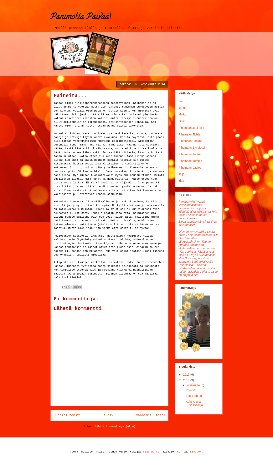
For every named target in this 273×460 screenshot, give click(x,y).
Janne (182, 107)
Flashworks (151, 451)
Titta (181, 180)
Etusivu (108, 415)
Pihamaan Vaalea (190, 167)
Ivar (181, 101)
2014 (186, 380)
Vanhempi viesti (150, 415)
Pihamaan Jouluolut (191, 127)
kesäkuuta (193, 385)
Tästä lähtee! (194, 395)
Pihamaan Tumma (190, 161)
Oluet (182, 121)
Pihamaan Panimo (190, 141)
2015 (186, 374)
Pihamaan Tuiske (190, 154)
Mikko (182, 114)
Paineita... (192, 390)
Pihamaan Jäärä (189, 134)
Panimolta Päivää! (80, 17)
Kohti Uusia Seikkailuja (194, 403)
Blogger (195, 451)
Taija (182, 174)
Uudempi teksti (67, 415)
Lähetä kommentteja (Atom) (115, 426)
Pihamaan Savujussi (192, 147)
